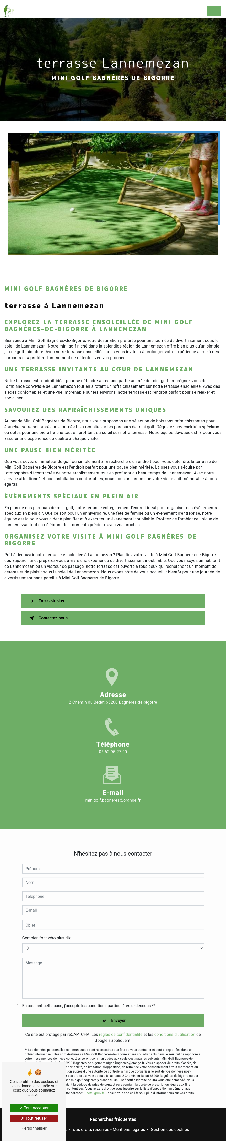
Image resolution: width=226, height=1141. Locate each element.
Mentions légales (129, 1129)
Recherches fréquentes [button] (113, 1119)
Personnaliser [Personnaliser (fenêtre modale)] (34, 1128)
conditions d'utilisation (174, 1025)
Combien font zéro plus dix (46, 928)
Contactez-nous (48, 618)
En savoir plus (46, 601)
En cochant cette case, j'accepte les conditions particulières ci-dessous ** (89, 996)
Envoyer (118, 1011)
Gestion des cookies (170, 1129)
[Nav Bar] (214, 11)
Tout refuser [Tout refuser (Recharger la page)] (34, 1118)
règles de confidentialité (121, 1025)
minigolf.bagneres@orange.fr (113, 790)
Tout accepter (33, 1108)
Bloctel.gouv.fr (94, 1084)
